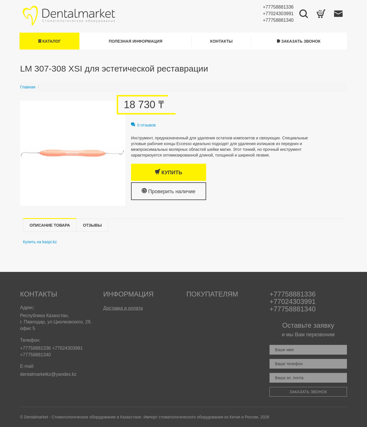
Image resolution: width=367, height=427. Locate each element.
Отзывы (92, 225)
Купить (168, 172)
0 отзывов (143, 125)
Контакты (221, 41)
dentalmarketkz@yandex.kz (48, 374)
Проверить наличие (169, 191)
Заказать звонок (299, 41)
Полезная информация (135, 41)
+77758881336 (278, 7)
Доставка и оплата (123, 308)
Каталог (49, 41)
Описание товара (50, 225)
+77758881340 (278, 20)
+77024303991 (278, 13)
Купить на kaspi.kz (40, 242)
